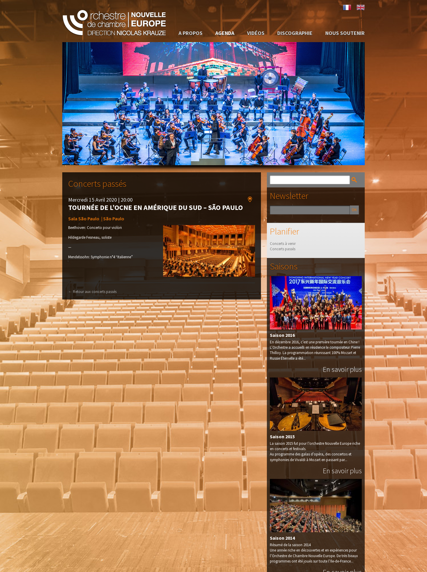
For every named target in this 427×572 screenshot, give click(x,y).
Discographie (295, 33)
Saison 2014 (282, 538)
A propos (191, 33)
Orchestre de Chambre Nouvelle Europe (114, 21)
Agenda (224, 33)
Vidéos (256, 33)
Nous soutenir (345, 33)
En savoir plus (342, 369)
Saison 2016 (282, 335)
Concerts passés (282, 248)
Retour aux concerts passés (92, 291)
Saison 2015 (282, 436)
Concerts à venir (283, 243)
